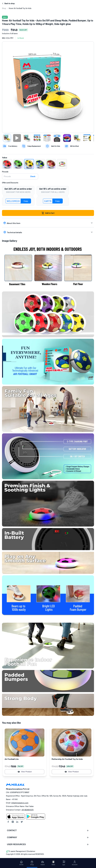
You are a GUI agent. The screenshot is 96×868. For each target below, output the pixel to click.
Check (32, 176)
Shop (4, 8)
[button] (7, 164)
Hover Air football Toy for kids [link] (20, 8)
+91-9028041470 (27, 810)
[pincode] (20, 176)
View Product (25, 771)
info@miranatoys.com (19, 803)
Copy (26, 201)
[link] (4, 8)
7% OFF (20, 766)
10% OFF (70, 766)
